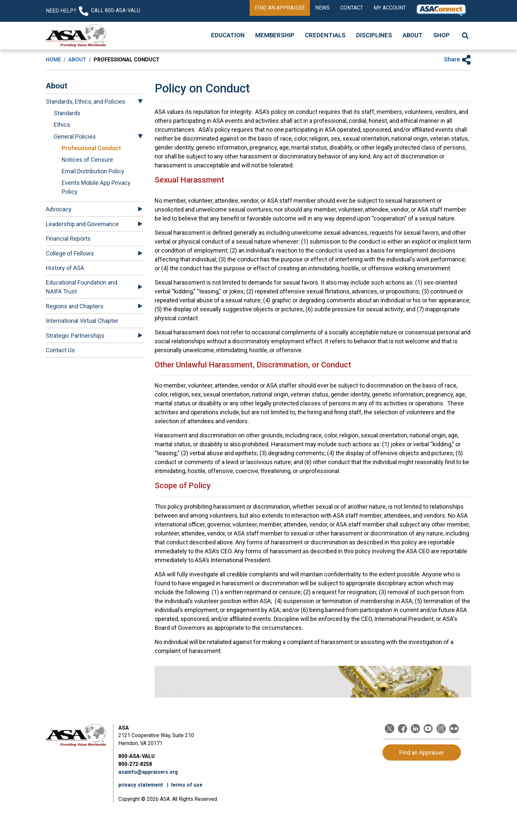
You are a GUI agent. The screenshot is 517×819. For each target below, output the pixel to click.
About (413, 35)
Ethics (62, 124)
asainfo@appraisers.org (148, 772)
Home (53, 59)
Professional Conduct (91, 148)
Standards (67, 113)
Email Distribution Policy (93, 171)
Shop (441, 35)
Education (228, 35)
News (322, 8)
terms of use (186, 785)
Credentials (325, 35)
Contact (351, 8)
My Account (390, 8)
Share (457, 59)
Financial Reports (68, 238)
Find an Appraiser (280, 8)
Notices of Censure (87, 159)
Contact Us (60, 350)
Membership (274, 35)
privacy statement (141, 785)
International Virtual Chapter (82, 320)
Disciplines (374, 35)
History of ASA (65, 267)
